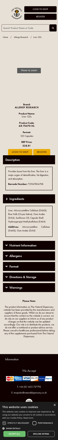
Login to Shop (40, 9)
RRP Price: (26, 142)
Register (40, 16)
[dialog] (29, 421)
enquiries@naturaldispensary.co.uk (30, 392)
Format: (27, 132)
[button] (29, 428)
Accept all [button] (14, 434)
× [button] (54, 405)
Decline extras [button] (41, 434)
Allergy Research (21, 37)
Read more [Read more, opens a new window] (28, 418)
